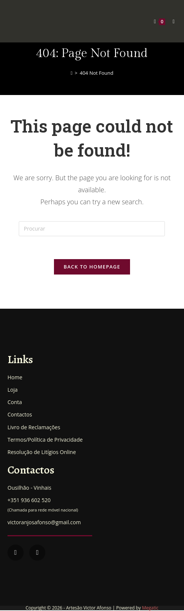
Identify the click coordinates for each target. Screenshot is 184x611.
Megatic (150, 608)
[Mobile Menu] (171, 21)
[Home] (72, 72)
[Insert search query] (92, 228)
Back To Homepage (92, 266)
